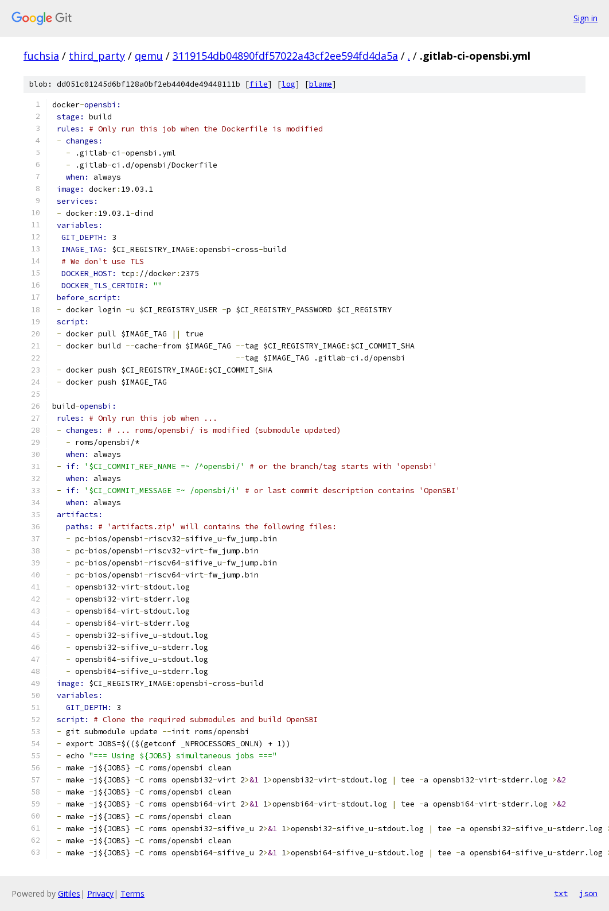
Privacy (100, 893)
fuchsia (41, 56)
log (288, 84)
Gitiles (69, 893)
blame (320, 84)
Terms (132, 893)
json (588, 893)
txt (561, 893)
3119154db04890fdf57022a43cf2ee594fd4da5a (285, 56)
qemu (149, 56)
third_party (97, 56)
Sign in (585, 18)
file (258, 84)
